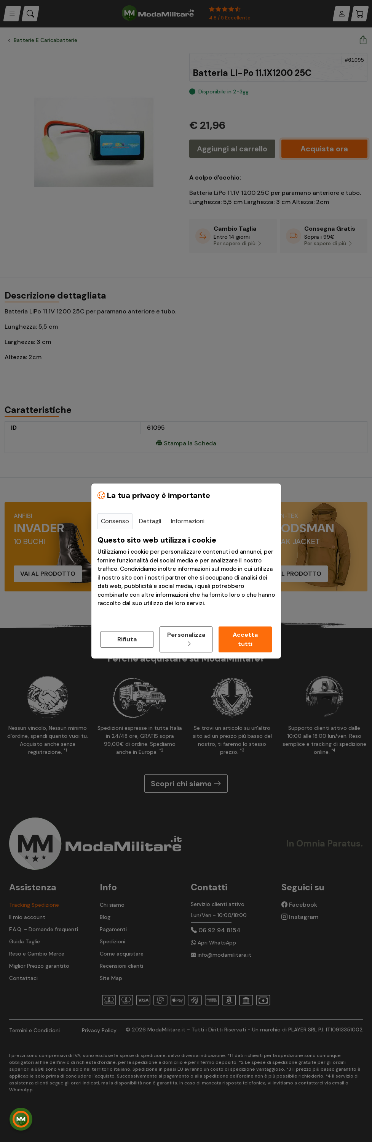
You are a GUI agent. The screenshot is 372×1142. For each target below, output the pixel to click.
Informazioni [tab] (187, 521)
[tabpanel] (186, 571)
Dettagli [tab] (150, 521)
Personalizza (186, 639)
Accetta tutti (245, 639)
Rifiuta (127, 639)
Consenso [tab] (115, 521)
